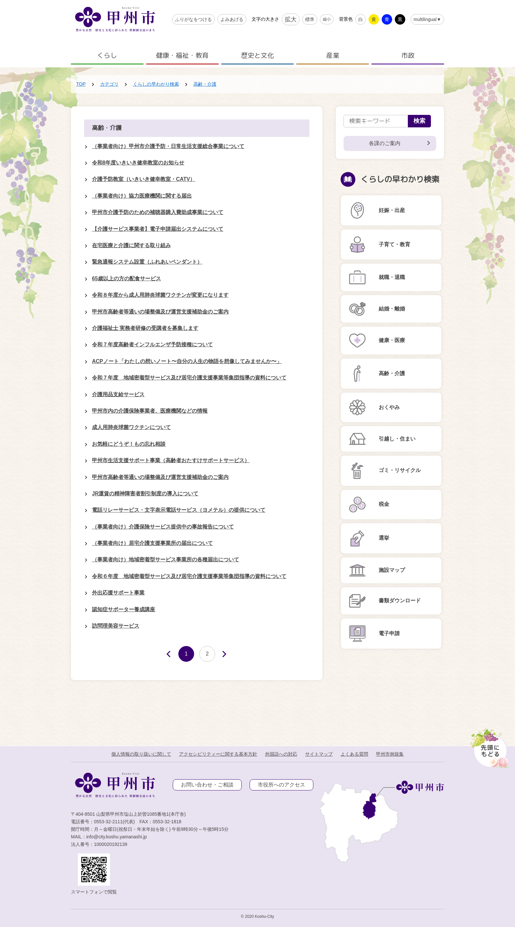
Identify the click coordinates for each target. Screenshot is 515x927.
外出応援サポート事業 (118, 592)
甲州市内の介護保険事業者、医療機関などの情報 (150, 411)
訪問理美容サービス (115, 626)
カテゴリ (109, 84)
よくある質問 (354, 754)
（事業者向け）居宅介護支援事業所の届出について (152, 543)
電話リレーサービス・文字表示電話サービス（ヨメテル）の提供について (178, 510)
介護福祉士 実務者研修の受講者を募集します (145, 328)
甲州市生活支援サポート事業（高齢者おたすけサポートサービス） (171, 460)
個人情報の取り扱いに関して (141, 754)
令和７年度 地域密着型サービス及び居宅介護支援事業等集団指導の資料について (189, 377)
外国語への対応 (281, 754)
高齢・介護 (204, 84)
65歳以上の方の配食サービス (126, 278)
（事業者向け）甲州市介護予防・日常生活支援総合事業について (168, 146)
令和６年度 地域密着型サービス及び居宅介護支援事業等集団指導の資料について (189, 576)
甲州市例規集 (390, 754)
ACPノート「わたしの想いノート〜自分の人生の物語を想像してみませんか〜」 (187, 361)
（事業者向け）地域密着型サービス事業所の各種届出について (165, 559)
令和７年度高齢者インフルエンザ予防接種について (152, 344)
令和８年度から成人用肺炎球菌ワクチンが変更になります (160, 295)
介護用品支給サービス (118, 394)
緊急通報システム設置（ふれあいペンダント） (147, 262)
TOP (81, 84)
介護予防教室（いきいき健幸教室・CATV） (143, 179)
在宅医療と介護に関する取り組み (131, 245)
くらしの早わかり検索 (156, 84)
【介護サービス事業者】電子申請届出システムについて (157, 229)
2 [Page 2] (207, 654)
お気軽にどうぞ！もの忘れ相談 (129, 444)
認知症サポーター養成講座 (123, 609)
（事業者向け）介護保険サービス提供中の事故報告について (163, 526)
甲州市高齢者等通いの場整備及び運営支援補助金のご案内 (160, 311)
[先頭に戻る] (488, 746)
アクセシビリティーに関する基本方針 (218, 754)
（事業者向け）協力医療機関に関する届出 (142, 196)
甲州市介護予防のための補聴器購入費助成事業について (157, 212)
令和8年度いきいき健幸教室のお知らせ (138, 162)
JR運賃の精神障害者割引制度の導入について (145, 493)
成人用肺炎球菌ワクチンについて (131, 427)
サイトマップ (319, 754)
